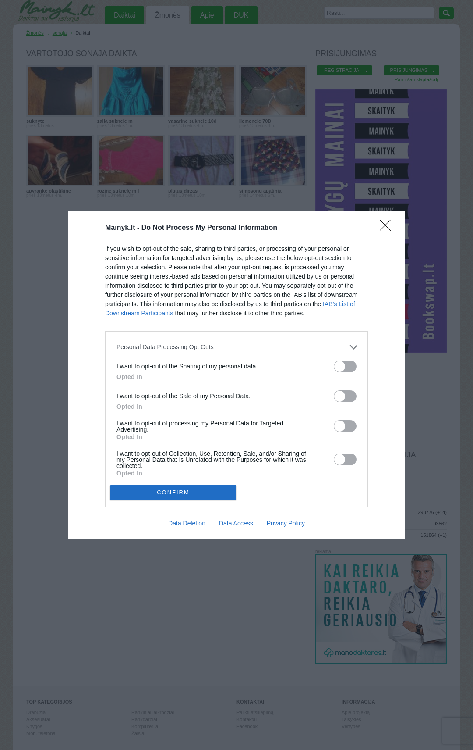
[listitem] (236, 347)
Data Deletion (186, 523)
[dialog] (236, 375)
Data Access (236, 523)
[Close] (388, 228)
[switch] (345, 366)
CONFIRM (173, 492)
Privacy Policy (286, 523)
